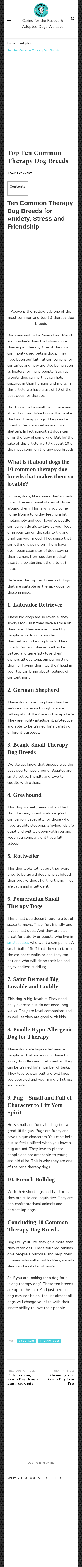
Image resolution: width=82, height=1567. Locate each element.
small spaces (18, 942)
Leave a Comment (20, 173)
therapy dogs (50, 1341)
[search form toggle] (73, 19)
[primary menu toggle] (9, 19)
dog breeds (27, 1341)
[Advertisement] (41, 98)
